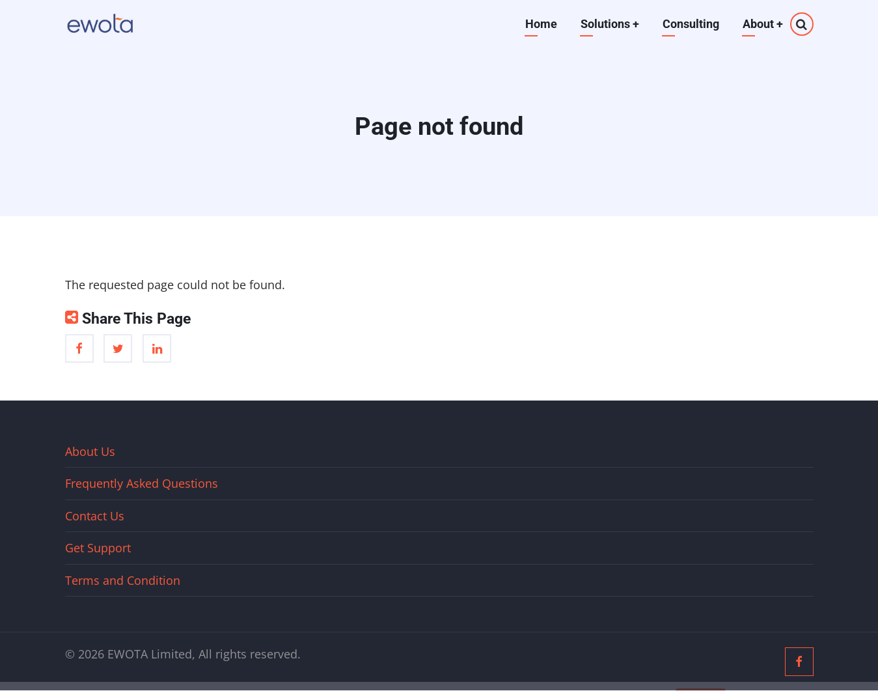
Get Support (98, 548)
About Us (90, 451)
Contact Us (94, 516)
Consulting (691, 24)
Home (541, 24)
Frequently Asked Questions (141, 483)
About (763, 24)
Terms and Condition (122, 580)
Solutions (610, 24)
